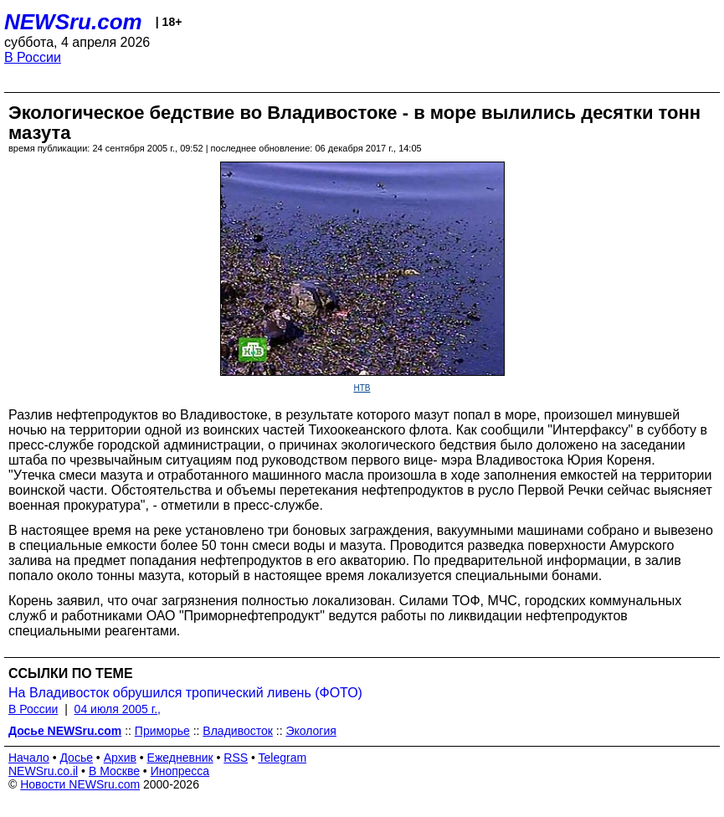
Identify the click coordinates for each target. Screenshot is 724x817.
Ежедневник (180, 757)
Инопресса (180, 771)
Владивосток (238, 730)
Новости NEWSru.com (80, 784)
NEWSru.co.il (43, 771)
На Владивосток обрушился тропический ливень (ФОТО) (185, 693)
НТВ (362, 388)
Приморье (162, 730)
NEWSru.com (73, 21)
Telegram (283, 757)
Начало (28, 757)
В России (32, 57)
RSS (235, 757)
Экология (310, 730)
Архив (120, 757)
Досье (76, 757)
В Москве (114, 771)
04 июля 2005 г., (117, 709)
